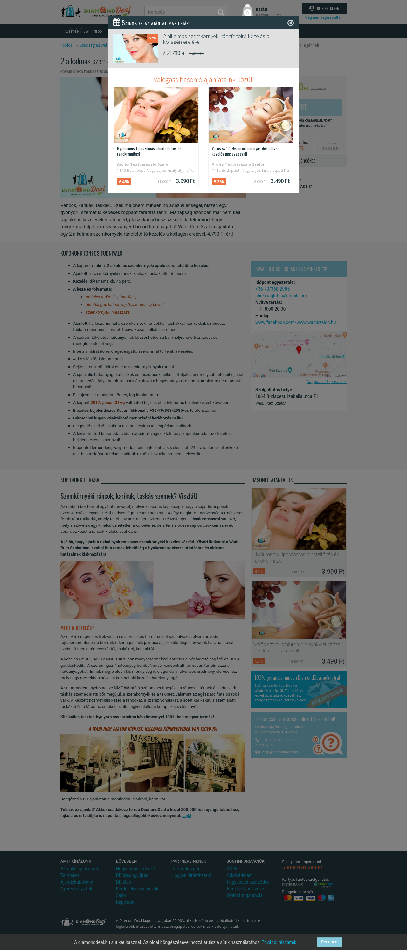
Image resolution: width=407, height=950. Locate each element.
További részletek (279, 942)
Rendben (329, 942)
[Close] (290, 22)
